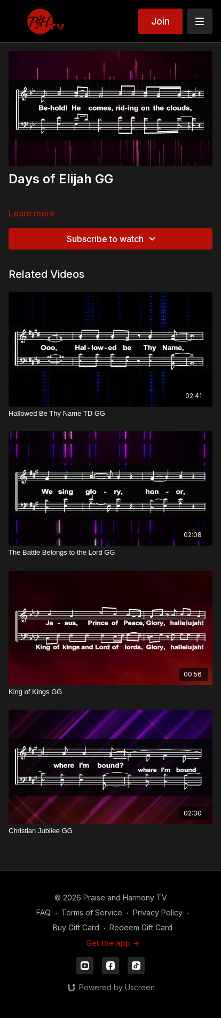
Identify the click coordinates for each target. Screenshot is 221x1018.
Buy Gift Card (76, 927)
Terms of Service (91, 912)
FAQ (43, 912)
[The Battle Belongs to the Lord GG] (110, 552)
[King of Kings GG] (110, 692)
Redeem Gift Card (140, 927)
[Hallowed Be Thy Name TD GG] (110, 413)
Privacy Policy (158, 912)
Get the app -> (112, 942)
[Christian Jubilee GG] (110, 831)
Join (160, 21)
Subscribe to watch (113, 238)
